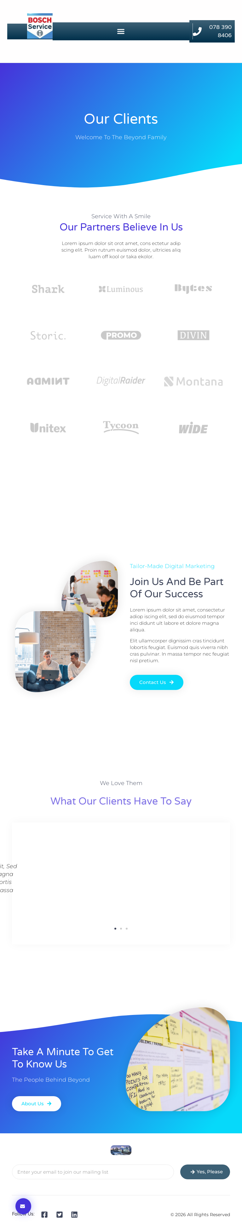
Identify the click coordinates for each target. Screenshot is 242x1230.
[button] (121, 31)
